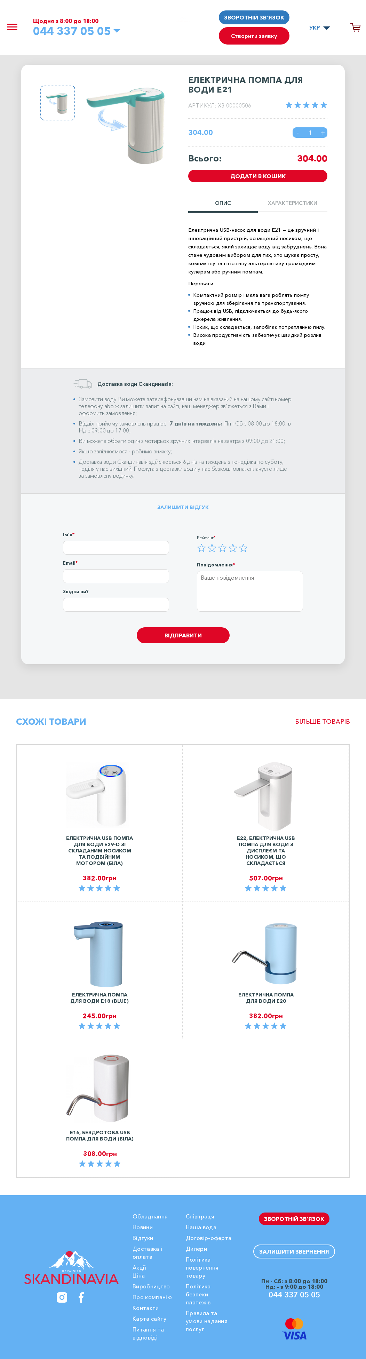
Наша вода (201, 1227)
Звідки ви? (76, 591)
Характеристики (292, 203)
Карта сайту (150, 1318)
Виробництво (151, 1286)
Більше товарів (322, 721)
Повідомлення (215, 564)
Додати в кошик (258, 176)
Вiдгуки (143, 1237)
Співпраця (200, 1216)
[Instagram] (62, 1297)
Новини (143, 1227)
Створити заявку (254, 35)
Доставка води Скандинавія (113, 461)
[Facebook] (81, 1297)
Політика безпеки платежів (198, 1294)
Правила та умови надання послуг (207, 1321)
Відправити (183, 635)
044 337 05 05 (72, 31)
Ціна (139, 1275)
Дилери (196, 1248)
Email (69, 563)
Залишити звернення (294, 1251)
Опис (223, 203)
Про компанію (152, 1297)
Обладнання (150, 1216)
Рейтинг (205, 537)
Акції (139, 1267)
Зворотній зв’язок (254, 17)
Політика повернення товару (202, 1267)
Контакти (146, 1307)
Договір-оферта (208, 1237)
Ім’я (67, 534)
